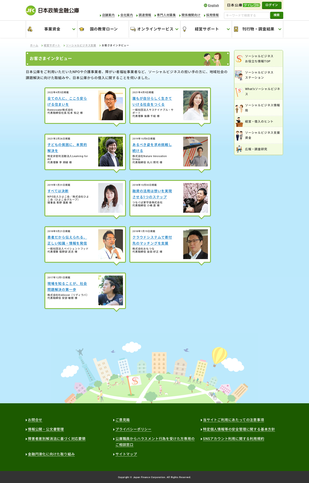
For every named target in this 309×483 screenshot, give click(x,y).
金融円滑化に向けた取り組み (51, 454)
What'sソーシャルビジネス (262, 91)
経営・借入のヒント (259, 121)
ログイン (271, 5)
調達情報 (145, 15)
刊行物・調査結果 (258, 29)
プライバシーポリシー (133, 429)
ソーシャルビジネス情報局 (262, 108)
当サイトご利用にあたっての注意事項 (233, 420)
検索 (277, 15)
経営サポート (207, 29)
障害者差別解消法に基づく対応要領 (57, 439)
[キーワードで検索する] (247, 15)
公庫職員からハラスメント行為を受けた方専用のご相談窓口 (155, 442)
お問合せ (35, 420)
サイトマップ (126, 454)
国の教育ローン (104, 29)
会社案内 (126, 15)
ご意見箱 (122, 420)
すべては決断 (58, 191)
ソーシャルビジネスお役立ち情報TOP (259, 58)
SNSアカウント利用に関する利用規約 (233, 439)
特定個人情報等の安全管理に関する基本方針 (239, 429)
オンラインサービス (155, 29)
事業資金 (52, 29)
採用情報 (212, 15)
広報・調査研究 (256, 149)
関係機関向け (191, 15)
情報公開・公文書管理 (46, 429)
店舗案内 (108, 15)
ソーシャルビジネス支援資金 (262, 135)
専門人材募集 (166, 15)
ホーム (34, 45)
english (211, 5)
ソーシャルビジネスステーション (259, 75)
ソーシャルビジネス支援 (81, 45)
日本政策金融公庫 (52, 10)
